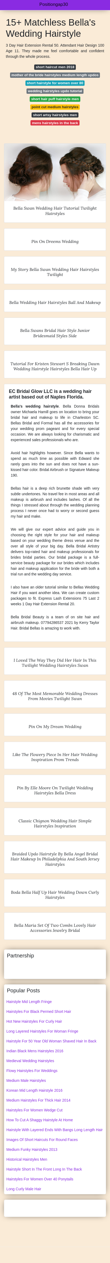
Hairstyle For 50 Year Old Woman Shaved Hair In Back (51, 1041)
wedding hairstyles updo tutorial (55, 91)
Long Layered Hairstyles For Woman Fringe (42, 1031)
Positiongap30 (53, 4)
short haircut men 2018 (55, 67)
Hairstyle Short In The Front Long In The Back (44, 1169)
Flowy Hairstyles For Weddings (32, 1071)
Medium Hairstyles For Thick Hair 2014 (38, 1100)
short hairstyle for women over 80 (55, 83)
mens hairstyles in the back (55, 123)
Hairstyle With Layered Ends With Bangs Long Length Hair (54, 1130)
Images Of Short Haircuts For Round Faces (42, 1140)
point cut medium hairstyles (55, 107)
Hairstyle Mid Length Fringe (29, 1002)
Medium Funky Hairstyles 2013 (31, 1149)
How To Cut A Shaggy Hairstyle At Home (39, 1120)
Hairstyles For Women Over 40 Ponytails (39, 1179)
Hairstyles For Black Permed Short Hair (38, 1011)
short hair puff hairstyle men (55, 99)
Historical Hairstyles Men (26, 1159)
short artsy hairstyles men (55, 115)
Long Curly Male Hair (23, 1189)
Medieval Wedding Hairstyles (30, 1061)
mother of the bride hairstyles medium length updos (55, 75)
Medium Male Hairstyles (26, 1080)
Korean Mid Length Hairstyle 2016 (34, 1090)
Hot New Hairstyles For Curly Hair (34, 1021)
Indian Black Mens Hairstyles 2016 (34, 1051)
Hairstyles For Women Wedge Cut (34, 1110)
